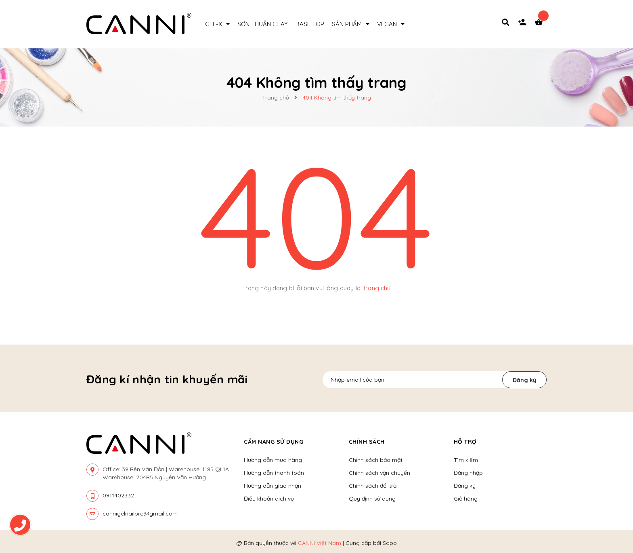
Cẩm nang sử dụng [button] (273, 441)
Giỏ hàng (466, 498)
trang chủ (377, 288)
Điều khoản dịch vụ (269, 498)
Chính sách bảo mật (375, 460)
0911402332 (118, 495)
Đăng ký (525, 380)
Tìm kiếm (466, 460)
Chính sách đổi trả (372, 485)
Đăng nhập (468, 472)
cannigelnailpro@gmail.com (140, 513)
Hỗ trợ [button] (465, 441)
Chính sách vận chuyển (379, 472)
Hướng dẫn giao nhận (272, 485)
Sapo (390, 543)
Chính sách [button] (367, 441)
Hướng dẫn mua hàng (273, 460)
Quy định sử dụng (372, 498)
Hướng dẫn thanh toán (274, 472)
